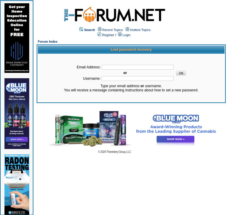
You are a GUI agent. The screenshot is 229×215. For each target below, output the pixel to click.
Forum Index (48, 41)
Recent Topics (112, 30)
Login (124, 35)
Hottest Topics (140, 30)
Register (106, 35)
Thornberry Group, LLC (118, 151)
